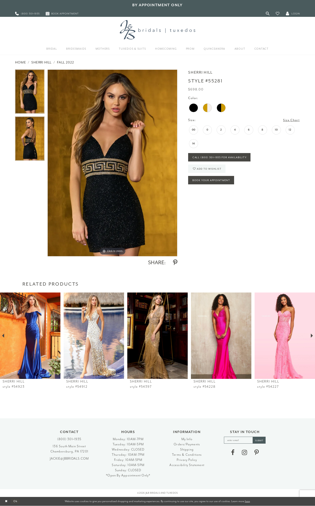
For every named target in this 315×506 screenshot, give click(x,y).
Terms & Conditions (187, 455)
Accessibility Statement (186, 465)
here (247, 501)
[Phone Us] (27, 13)
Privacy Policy (187, 460)
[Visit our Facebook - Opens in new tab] (233, 452)
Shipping (187, 449)
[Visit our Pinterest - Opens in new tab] (256, 452)
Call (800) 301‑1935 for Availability (221, 158)
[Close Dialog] (7, 501)
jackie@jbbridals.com (69, 459)
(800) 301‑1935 (69, 439)
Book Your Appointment (212, 181)
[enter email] (244, 440)
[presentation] (30, 336)
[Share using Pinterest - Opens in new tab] (175, 262)
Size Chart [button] (291, 120)
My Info (186, 439)
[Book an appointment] (62, 13)
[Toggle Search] (268, 13)
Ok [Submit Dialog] (16, 501)
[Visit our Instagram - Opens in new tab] (244, 452)
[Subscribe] (259, 440)
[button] (278, 13)
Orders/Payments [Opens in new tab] (187, 444)
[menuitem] (27, 13)
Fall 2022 (65, 62)
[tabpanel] (29, 93)
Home (20, 62)
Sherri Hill (41, 62)
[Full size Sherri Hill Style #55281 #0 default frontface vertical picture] (112, 163)
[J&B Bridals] (157, 30)
